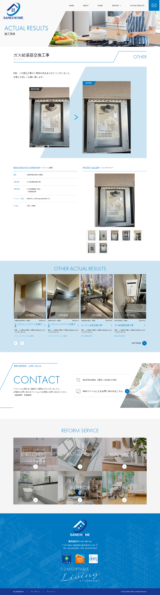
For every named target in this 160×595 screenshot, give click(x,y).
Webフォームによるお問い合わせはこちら (102, 391)
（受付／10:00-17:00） (97, 380)
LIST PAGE (139, 343)
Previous (15, 343)
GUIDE (100, 5)
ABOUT (86, 5)
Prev (82, 200)
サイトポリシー (35, 591)
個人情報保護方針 (18, 591)
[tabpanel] (30, 307)
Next (146, 200)
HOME (71, 5)
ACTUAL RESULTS (137, 5)
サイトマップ (51, 591)
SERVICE (116, 5)
